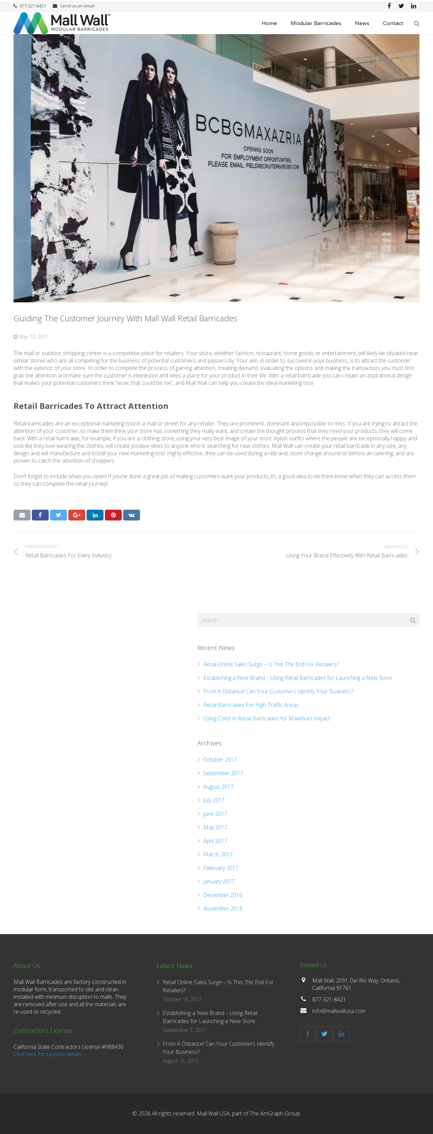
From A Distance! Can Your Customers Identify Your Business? (278, 691)
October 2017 (220, 759)
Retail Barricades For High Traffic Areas (250, 705)
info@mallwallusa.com (338, 1011)
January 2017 (219, 881)
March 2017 (218, 854)
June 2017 (215, 813)
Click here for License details (48, 1054)
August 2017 (218, 786)
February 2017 (220, 868)
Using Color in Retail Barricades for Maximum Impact (266, 718)
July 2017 (214, 800)
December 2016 (222, 895)
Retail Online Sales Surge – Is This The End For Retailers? (271, 664)
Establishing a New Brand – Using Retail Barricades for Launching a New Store (297, 677)
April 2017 (215, 840)
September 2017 (223, 773)
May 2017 (215, 827)
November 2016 (223, 908)
